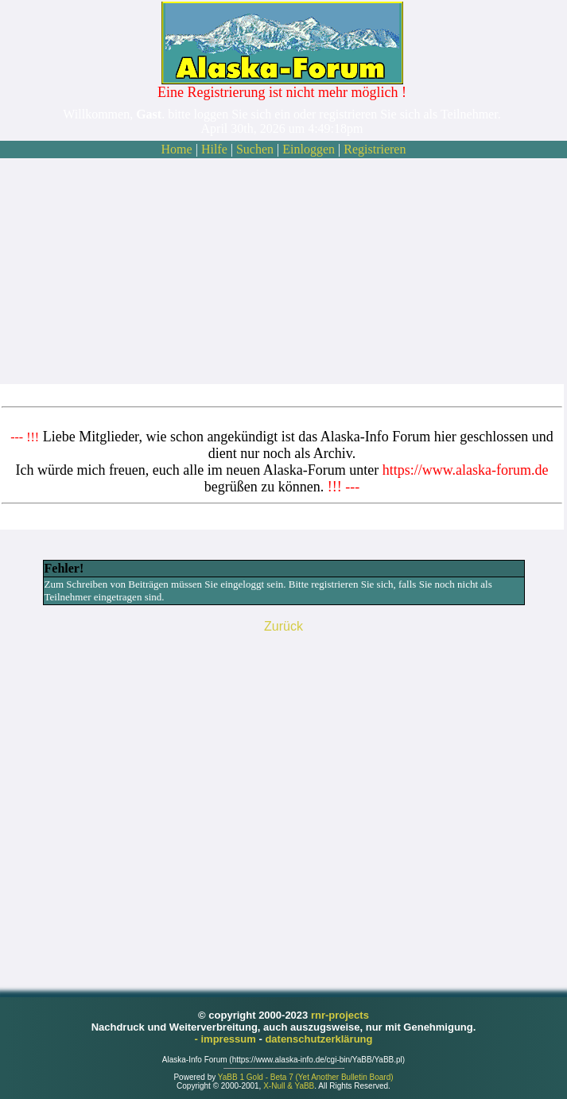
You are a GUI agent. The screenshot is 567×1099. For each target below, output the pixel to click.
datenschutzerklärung (318, 1039)
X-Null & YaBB (288, 1086)
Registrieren (375, 149)
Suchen (255, 149)
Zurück (283, 626)
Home (176, 149)
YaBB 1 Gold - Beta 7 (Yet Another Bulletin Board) (306, 1077)
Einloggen (308, 149)
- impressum (227, 1039)
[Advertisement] (282, 271)
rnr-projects (340, 1015)
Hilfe (214, 149)
